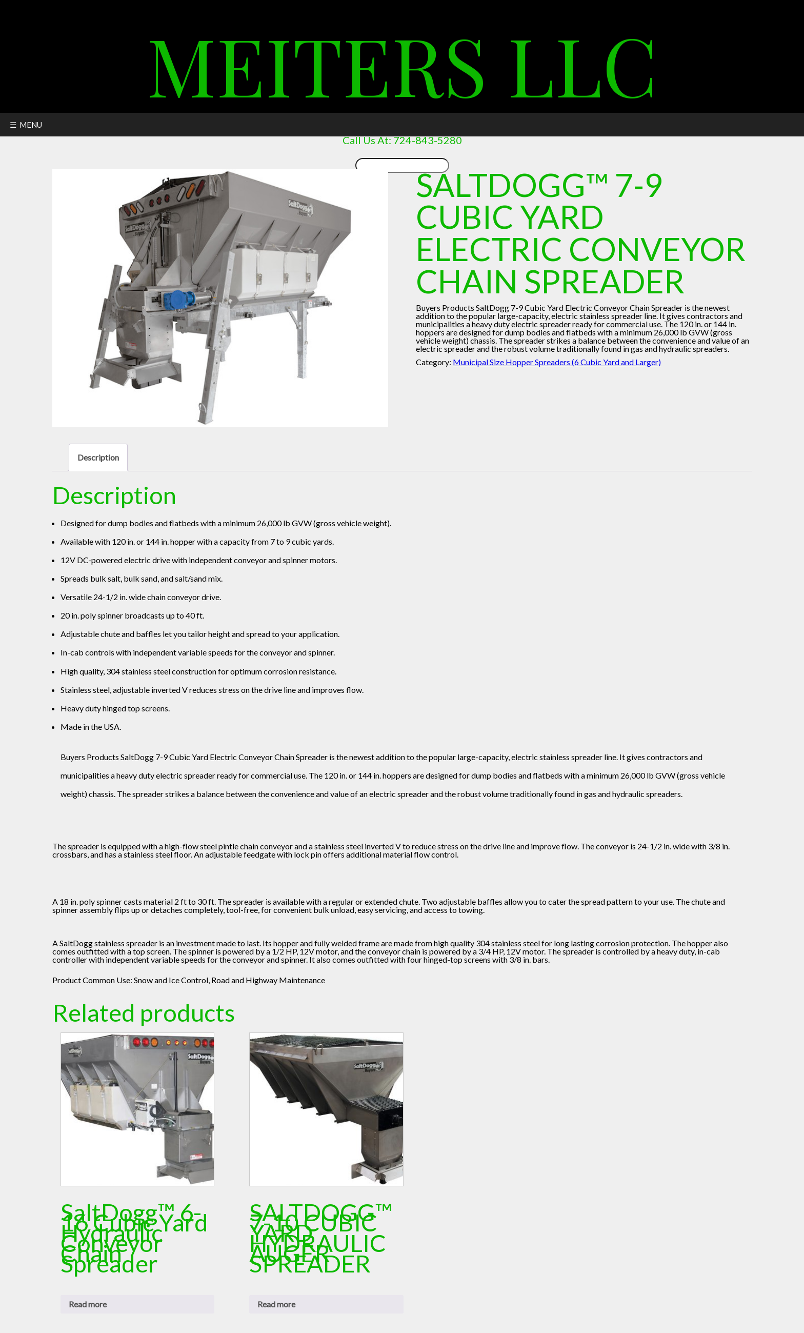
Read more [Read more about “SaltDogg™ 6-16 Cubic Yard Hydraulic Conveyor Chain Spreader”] (88, 1304)
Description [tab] (98, 457)
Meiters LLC (402, 63)
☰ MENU (26, 124)
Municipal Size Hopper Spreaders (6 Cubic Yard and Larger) (557, 362)
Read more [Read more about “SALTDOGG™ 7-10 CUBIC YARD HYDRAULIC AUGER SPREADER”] (276, 1304)
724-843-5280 (427, 140)
